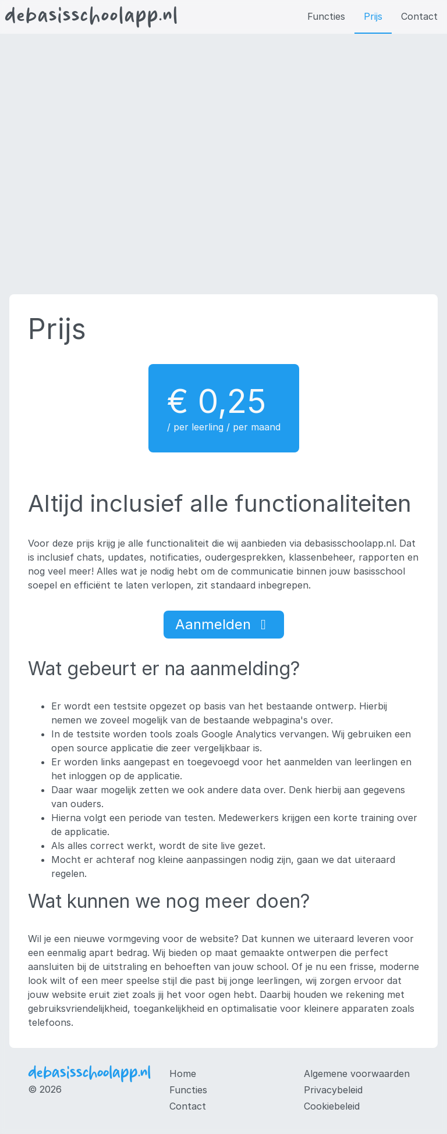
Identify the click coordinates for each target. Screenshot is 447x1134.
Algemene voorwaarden (357, 1073)
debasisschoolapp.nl (92, 16)
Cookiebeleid (332, 1106)
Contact (419, 16)
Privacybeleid (333, 1090)
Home (182, 1073)
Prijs (373, 16)
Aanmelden (223, 624)
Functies (326, 16)
